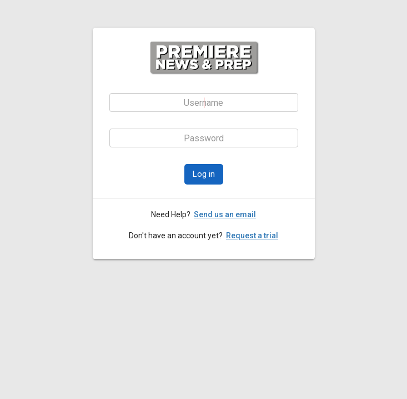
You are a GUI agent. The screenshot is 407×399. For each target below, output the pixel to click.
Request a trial (252, 235)
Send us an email (225, 214)
